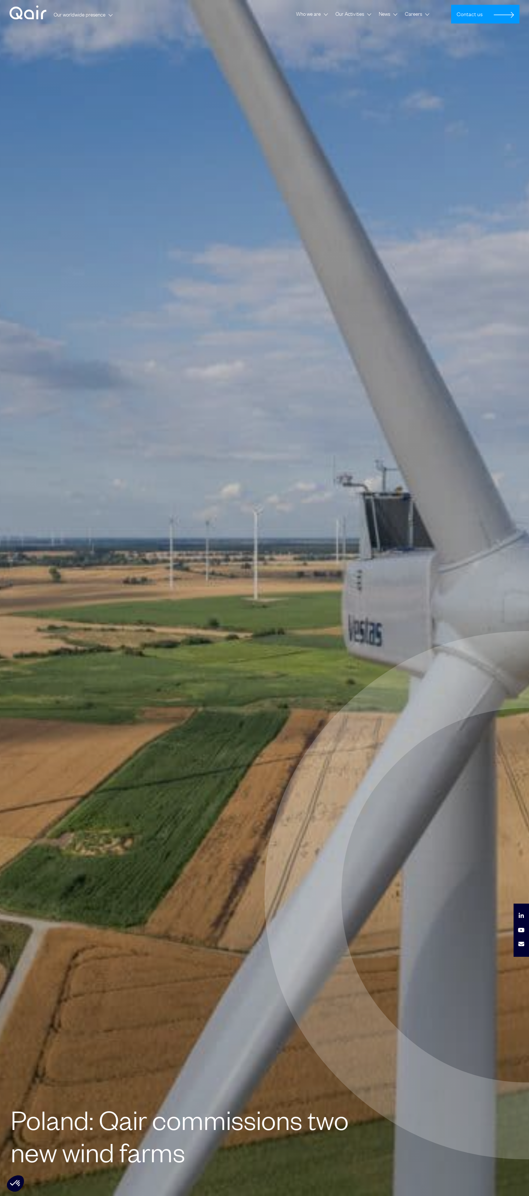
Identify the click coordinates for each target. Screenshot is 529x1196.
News (384, 14)
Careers (413, 14)
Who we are (308, 14)
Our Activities (349, 14)
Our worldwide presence (79, 15)
